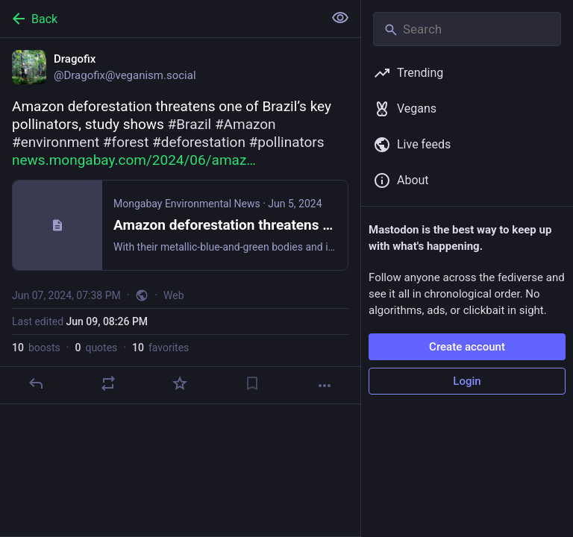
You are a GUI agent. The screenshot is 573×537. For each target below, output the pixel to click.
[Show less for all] (340, 18)
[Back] (160, 18)
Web (173, 295)
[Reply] (36, 383)
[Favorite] (180, 383)
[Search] (467, 29)
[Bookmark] (252, 383)
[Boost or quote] (108, 383)
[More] (325, 386)
